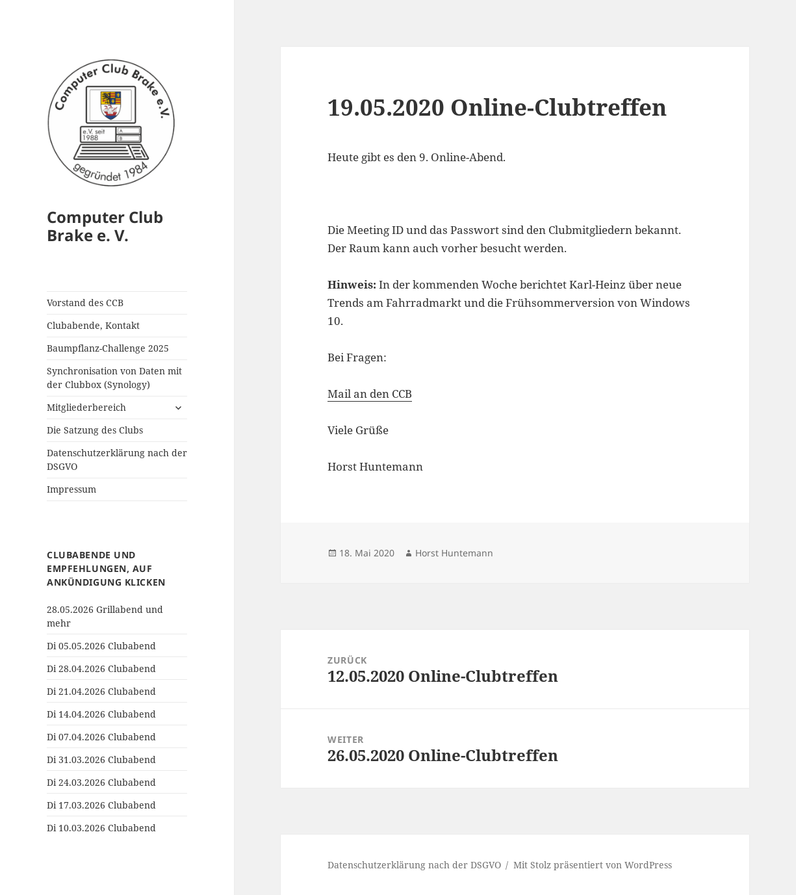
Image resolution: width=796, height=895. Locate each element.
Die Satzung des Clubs (95, 430)
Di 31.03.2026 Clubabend (101, 759)
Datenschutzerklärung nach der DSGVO (117, 460)
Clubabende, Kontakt (93, 325)
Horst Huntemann (454, 553)
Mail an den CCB (369, 393)
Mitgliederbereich (86, 407)
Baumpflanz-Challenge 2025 (108, 348)
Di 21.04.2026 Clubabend (101, 691)
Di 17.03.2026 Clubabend (101, 805)
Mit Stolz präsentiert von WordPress (592, 865)
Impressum (71, 489)
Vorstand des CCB (85, 302)
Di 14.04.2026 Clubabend (101, 714)
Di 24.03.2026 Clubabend (101, 782)
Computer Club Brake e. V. (105, 226)
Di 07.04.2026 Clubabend (101, 737)
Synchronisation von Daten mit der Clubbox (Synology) (114, 378)
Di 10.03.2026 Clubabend (101, 828)
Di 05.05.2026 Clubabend (101, 646)
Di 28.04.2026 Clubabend (101, 668)
